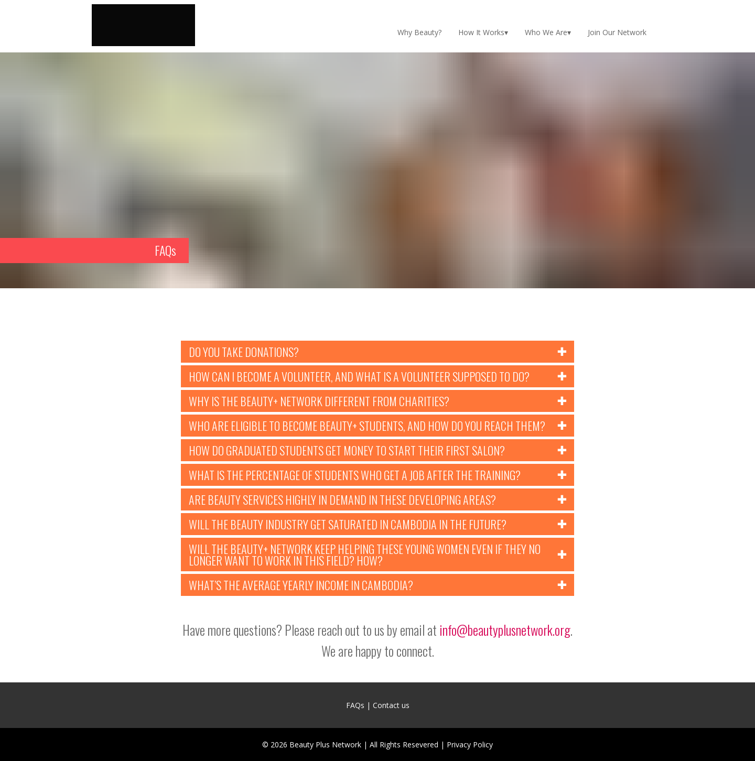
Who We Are (546, 32)
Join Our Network (617, 32)
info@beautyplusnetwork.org (504, 629)
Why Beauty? (419, 32)
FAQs (355, 705)
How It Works (481, 32)
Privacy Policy (470, 744)
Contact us (391, 705)
